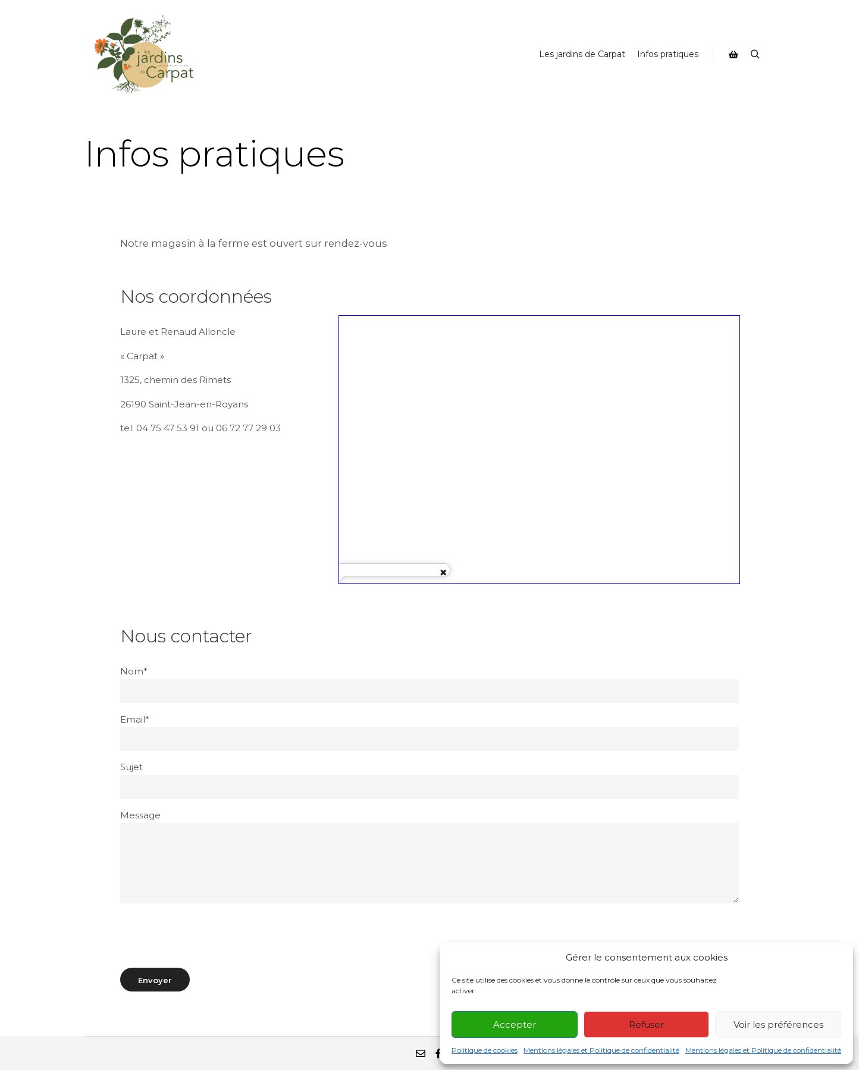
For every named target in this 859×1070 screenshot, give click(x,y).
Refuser (646, 1024)
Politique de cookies (485, 1050)
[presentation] (210, 935)
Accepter (514, 1024)
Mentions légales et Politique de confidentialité (601, 1050)
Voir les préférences (778, 1024)
